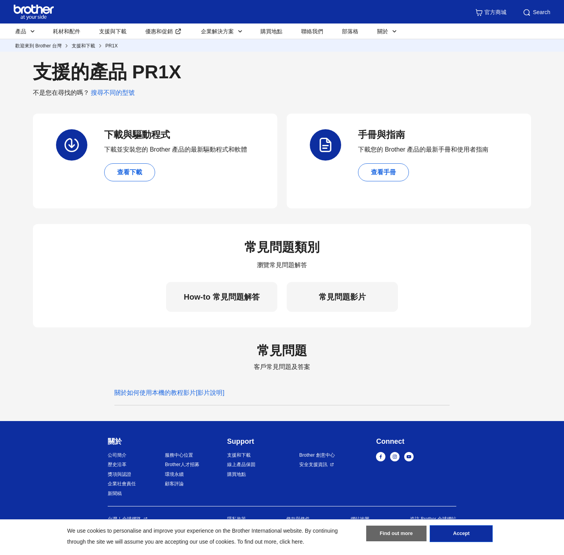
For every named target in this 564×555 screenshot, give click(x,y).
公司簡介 (117, 455)
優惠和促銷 (159, 31)
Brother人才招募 (182, 464)
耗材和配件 (66, 31)
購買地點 (271, 31)
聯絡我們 (312, 31)
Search (536, 12)
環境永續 (174, 474)
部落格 (350, 31)
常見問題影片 (342, 297)
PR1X (111, 46)
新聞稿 (115, 493)
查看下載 (129, 172)
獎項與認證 (119, 474)
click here (291, 542)
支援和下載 (83, 46)
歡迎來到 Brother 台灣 (38, 46)
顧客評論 (174, 483)
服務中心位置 (179, 455)
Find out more (396, 536)
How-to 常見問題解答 (221, 297)
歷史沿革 (117, 464)
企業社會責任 (122, 483)
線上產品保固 (241, 464)
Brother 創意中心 (317, 455)
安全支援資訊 (313, 464)
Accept (461, 536)
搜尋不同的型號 (113, 92)
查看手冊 (383, 172)
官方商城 (490, 12)
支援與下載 (113, 31)
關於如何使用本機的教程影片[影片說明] (169, 392)
